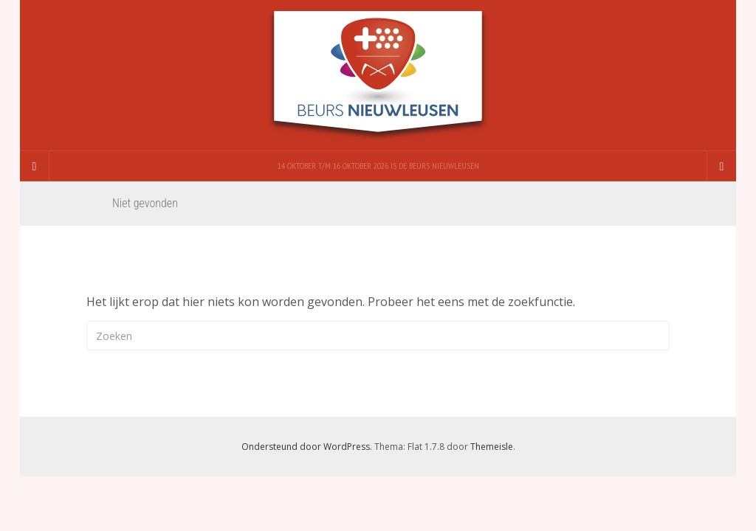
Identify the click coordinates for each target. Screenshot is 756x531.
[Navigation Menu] (721, 166)
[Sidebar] (34, 166)
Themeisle (491, 446)
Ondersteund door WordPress (305, 446)
